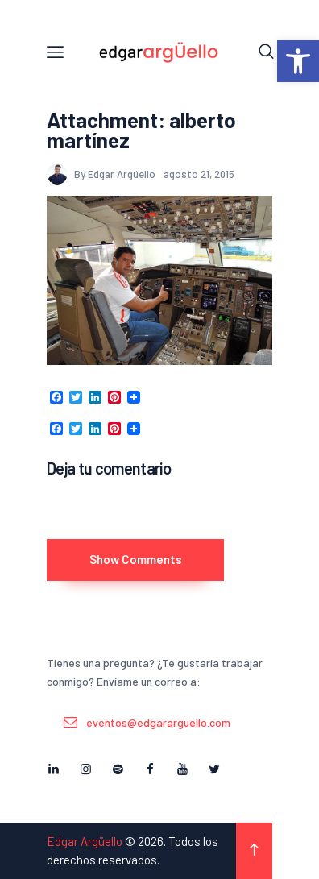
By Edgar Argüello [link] (102, 174)
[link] (298, 61)
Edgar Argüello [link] (84, 841)
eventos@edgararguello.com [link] (158, 722)
